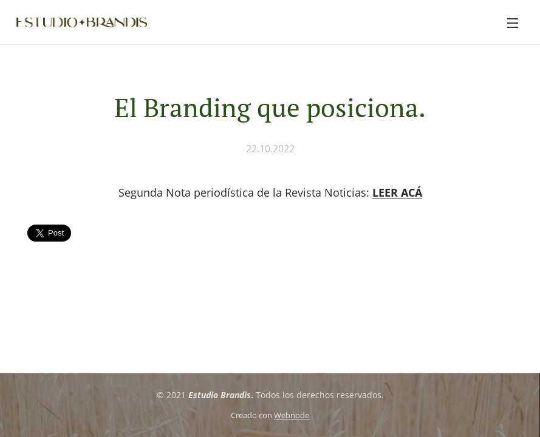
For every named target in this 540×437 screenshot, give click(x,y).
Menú (512, 23)
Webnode (291, 415)
